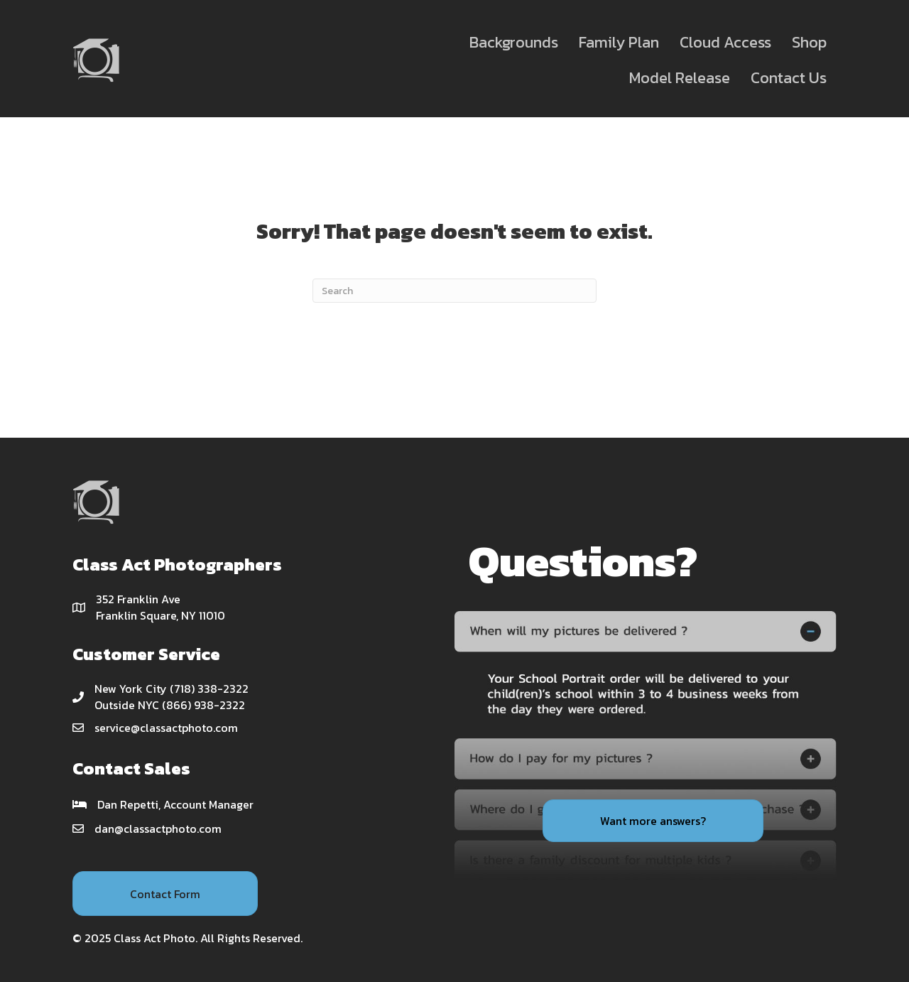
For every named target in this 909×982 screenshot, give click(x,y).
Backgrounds (513, 42)
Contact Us (789, 78)
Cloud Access (725, 42)
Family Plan (619, 42)
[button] (165, 893)
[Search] (454, 291)
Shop (809, 42)
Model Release (679, 78)
